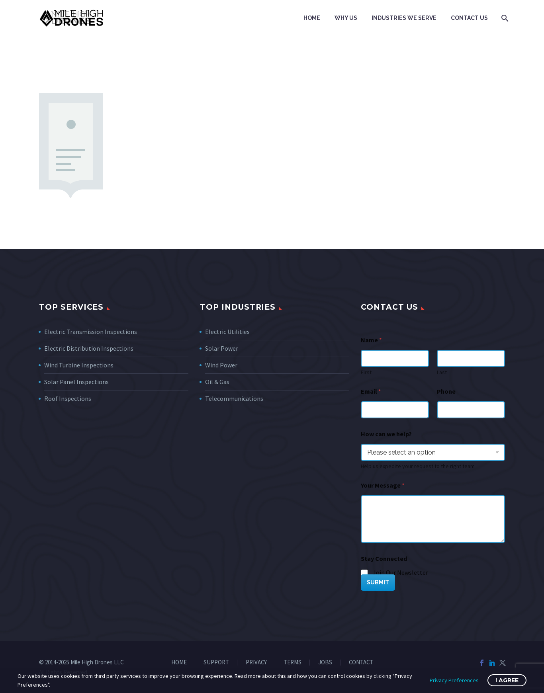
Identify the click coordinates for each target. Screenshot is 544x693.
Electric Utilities (227, 332)
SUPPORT (216, 663)
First (366, 372)
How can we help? (386, 434)
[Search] (504, 18)
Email (371, 391)
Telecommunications (234, 398)
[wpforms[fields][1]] (395, 409)
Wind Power (221, 365)
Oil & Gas (217, 382)
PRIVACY (256, 663)
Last (442, 372)
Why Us (346, 18)
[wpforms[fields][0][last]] (471, 358)
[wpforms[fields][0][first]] (395, 358)
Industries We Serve (404, 18)
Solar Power (221, 348)
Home (311, 18)
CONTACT (361, 663)
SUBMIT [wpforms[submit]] (378, 582)
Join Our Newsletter (400, 572)
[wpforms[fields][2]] (433, 519)
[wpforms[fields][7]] (433, 452)
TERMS (292, 663)
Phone (446, 391)
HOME (179, 663)
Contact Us (469, 18)
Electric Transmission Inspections (90, 332)
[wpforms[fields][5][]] (365, 573)
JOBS (325, 663)
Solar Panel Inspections (76, 382)
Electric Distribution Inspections (88, 348)
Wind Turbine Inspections (78, 365)
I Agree (507, 680)
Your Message (383, 485)
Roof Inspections (67, 398)
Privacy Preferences (454, 680)
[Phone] (471, 409)
